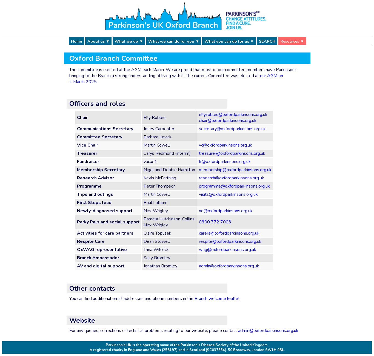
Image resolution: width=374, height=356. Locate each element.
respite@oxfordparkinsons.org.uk (230, 241)
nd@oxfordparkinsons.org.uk (226, 211)
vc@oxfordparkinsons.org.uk (225, 145)
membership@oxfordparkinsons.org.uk (235, 170)
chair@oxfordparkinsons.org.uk (227, 121)
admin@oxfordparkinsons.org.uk (229, 266)
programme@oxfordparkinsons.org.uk (234, 186)
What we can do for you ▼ (173, 41)
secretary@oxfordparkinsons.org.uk (232, 129)
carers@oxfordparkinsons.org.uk (229, 233)
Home (76, 41)
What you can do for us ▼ (229, 41)
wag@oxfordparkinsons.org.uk (227, 250)
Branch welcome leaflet (217, 299)
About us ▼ (98, 41)
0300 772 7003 (215, 222)
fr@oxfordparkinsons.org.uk (225, 162)
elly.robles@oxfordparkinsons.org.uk (233, 115)
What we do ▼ (129, 41)
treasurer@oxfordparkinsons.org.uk (232, 153)
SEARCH (267, 41)
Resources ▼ (292, 41)
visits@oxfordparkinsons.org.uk (228, 194)
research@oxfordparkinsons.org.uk (231, 178)
